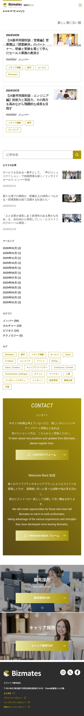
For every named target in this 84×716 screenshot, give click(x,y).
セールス (42, 67)
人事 (68, 374)
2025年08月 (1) (12, 272)
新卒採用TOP (42, 597)
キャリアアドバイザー (37, 367)
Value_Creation (12, 367)
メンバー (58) (11, 320)
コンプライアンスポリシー (15, 702)
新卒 (29, 67)
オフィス (38, 374)
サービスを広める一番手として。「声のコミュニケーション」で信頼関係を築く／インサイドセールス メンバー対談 (30, 176)
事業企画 (68, 380)
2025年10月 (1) (12, 262)
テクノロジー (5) (13, 335)
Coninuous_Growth (63, 367)
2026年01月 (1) (12, 253)
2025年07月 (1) (12, 277)
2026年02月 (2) (12, 248)
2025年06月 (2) (12, 282)
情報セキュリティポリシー (15, 707)
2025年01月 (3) (12, 302)
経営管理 (53, 380)
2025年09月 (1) (12, 267)
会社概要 (7, 693)
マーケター (54, 374)
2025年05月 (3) (12, 287)
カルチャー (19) (12, 325)
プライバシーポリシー (13, 698)
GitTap (55, 361)
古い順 (76, 22)
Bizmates (12, 74)
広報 (7, 387)
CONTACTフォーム (44, 454)
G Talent (9, 361)
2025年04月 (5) (12, 292)
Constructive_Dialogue (16, 374)
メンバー (23, 59)
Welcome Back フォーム (44, 535)
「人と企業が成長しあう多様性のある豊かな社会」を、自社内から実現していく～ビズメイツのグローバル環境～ (30, 219)
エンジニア (13, 129)
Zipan (68, 354)
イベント (41, 361)
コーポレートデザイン (15, 380)
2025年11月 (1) (12, 257)
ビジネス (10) (11, 330)
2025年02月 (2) (12, 297)
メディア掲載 (14, 67)
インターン (37, 380)
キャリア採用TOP (42, 645)
